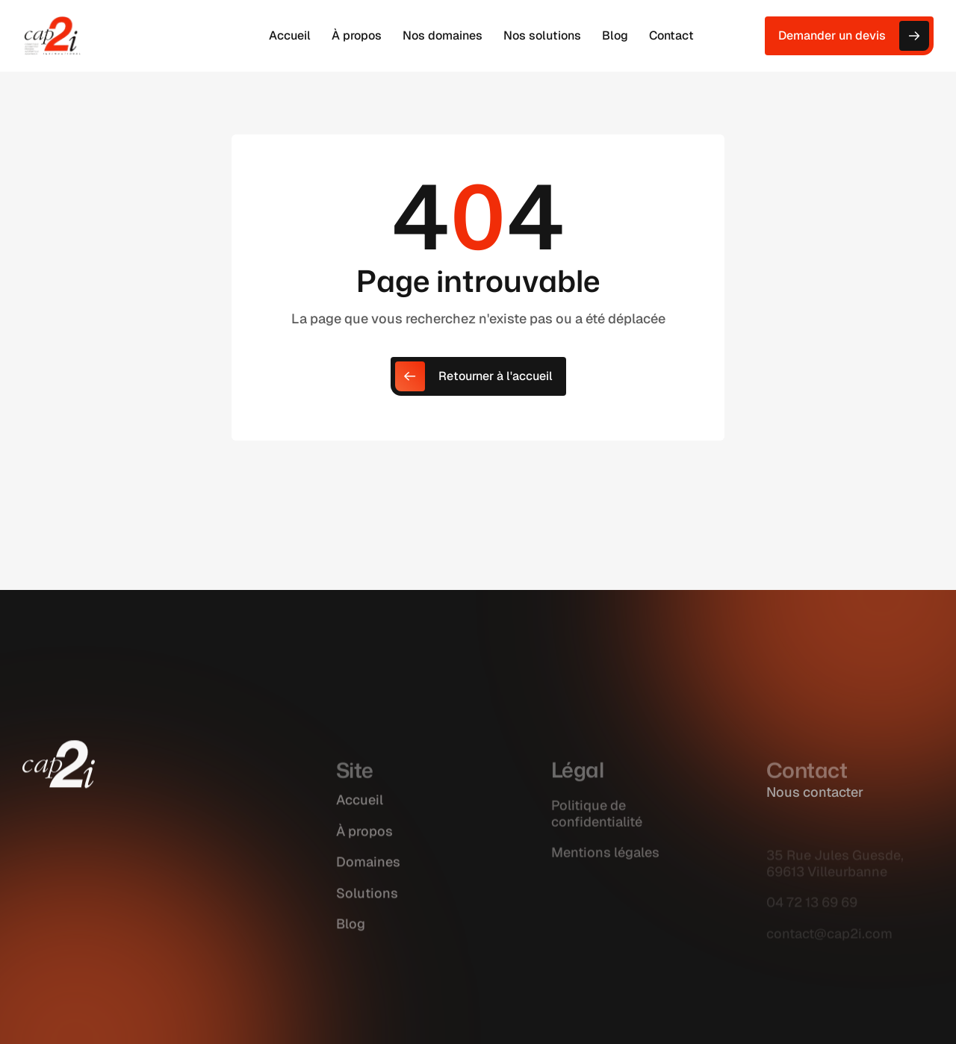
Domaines (368, 876)
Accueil (359, 814)
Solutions (367, 907)
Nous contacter (814, 792)
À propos (364, 845)
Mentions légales (605, 865)
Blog (350, 938)
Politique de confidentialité (596, 827)
